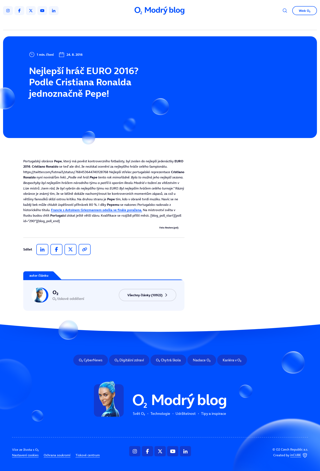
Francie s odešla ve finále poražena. (96, 210)
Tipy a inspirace (201, 23)
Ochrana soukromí (57, 455)
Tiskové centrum (88, 455)
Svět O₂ (112, 23)
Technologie (138, 23)
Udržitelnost (169, 23)
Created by (290, 455)
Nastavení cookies (25, 455)
